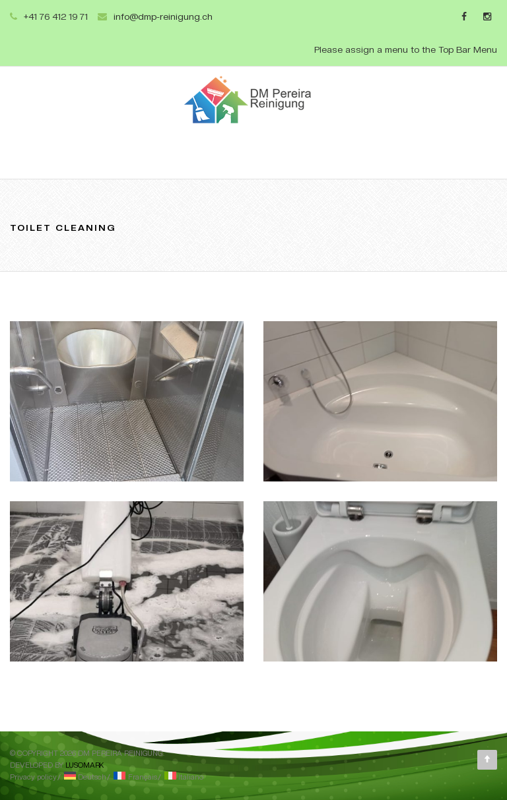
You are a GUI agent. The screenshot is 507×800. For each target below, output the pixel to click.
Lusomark (84, 765)
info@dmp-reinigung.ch (163, 16)
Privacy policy (33, 777)
